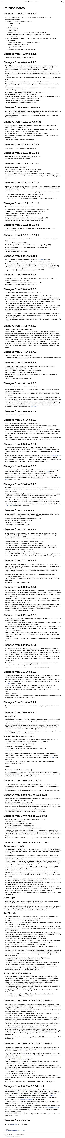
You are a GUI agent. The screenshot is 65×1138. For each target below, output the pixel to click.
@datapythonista (11, 505)
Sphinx (9, 1136)
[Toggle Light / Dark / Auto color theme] (61, 2)
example (52, 1095)
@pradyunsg (16, 1136)
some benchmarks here (52, 1107)
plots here (33, 406)
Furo (21, 1136)
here (9, 683)
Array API (56, 455)
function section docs (27, 1099)
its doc (19, 1056)
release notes (13, 1124)
